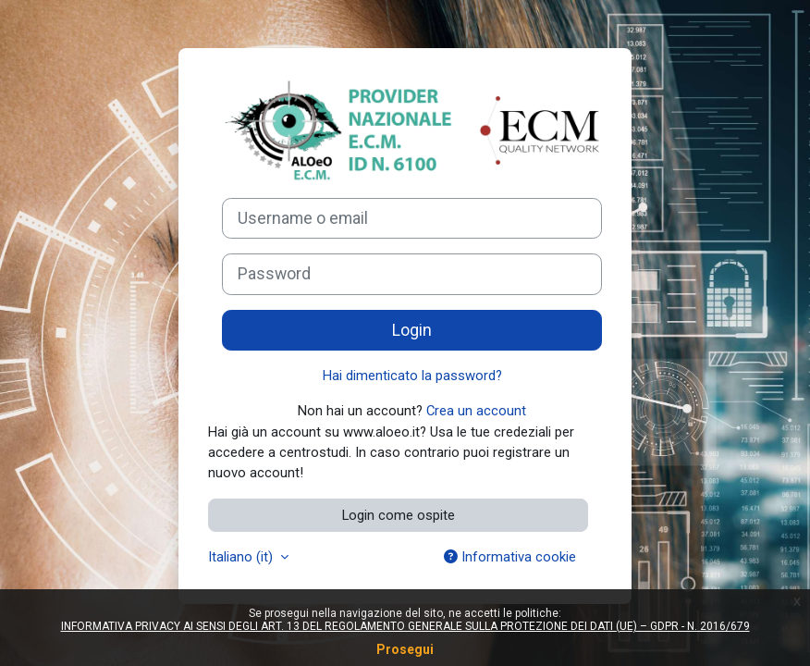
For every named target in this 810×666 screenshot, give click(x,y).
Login (412, 330)
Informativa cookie (510, 557)
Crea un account (476, 410)
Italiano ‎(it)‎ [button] (242, 557)
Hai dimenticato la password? (412, 375)
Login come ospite (398, 515)
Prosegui (405, 649)
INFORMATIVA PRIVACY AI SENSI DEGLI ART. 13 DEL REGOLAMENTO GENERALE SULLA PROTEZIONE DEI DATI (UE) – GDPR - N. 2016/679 (405, 626)
